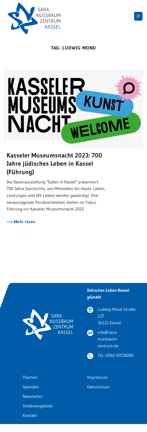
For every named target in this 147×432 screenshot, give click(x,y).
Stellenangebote (38, 405)
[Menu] (138, 16)
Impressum (97, 377)
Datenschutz (98, 386)
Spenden (31, 386)
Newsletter (32, 396)
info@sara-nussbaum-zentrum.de (108, 339)
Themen (30, 377)
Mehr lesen (24, 221)
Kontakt (30, 415)
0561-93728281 (120, 355)
